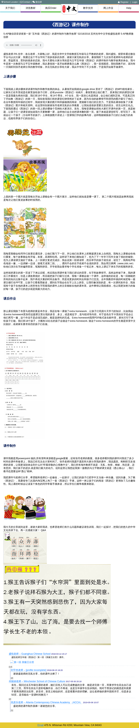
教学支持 (88, 8)
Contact (25, 2)
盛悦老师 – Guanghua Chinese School (29, 653)
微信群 (37, 2)
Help (128, 8)
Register (123, 2)
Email (40, 725)
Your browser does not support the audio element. (23, 45)
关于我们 (10, 8)
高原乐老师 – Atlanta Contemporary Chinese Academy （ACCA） (46, 702)
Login (134, 2)
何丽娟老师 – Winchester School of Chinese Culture (37, 681)
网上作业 (108, 8)
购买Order (50, 8)
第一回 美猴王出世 (22, 662)
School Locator (10, 2)
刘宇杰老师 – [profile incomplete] (28, 670)
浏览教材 (30, 8)
